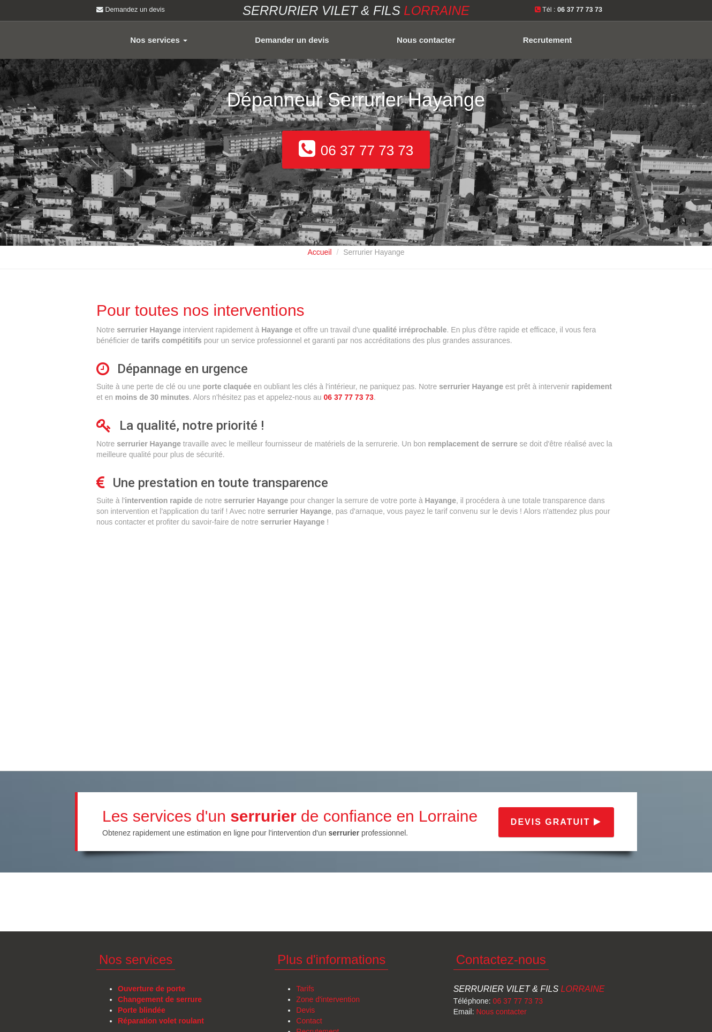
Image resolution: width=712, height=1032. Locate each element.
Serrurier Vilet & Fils (529, 988)
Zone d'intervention (328, 999)
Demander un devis (292, 39)
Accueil (319, 252)
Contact (309, 1020)
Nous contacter (426, 39)
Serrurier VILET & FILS (356, 10)
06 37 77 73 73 (518, 1001)
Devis (305, 1010)
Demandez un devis (130, 9)
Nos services (158, 39)
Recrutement (547, 39)
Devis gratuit (556, 821)
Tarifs (305, 988)
